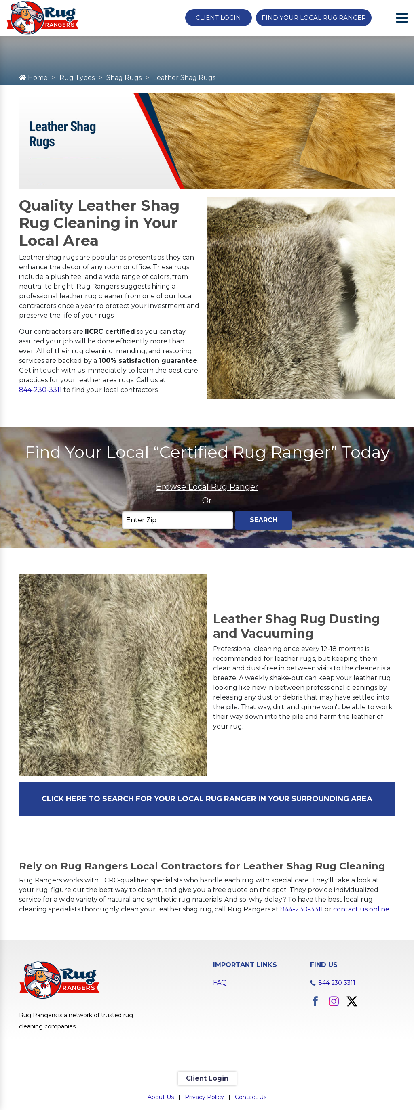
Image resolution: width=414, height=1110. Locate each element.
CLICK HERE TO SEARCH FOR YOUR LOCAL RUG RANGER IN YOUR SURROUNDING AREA (207, 798)
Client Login (218, 17)
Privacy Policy (204, 1097)
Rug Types (77, 78)
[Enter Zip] (177, 520)
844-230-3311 (40, 390)
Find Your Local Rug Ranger (314, 17)
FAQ (220, 982)
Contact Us (250, 1097)
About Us (161, 1097)
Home (33, 78)
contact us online (361, 909)
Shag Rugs (124, 78)
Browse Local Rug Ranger (207, 487)
